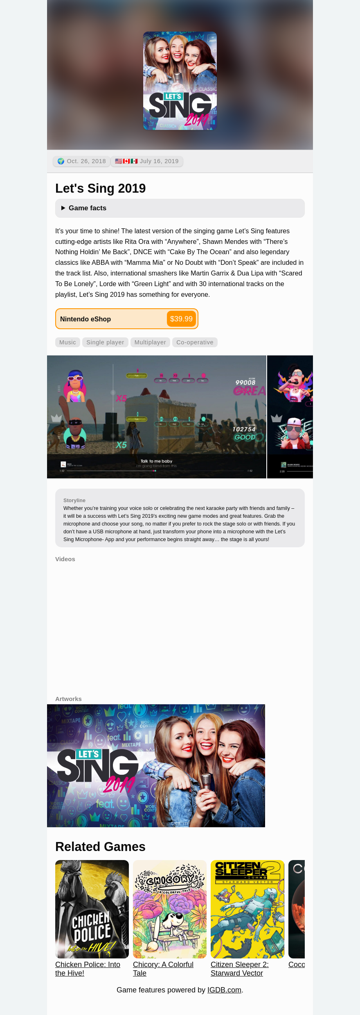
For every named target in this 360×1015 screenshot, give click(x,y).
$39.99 (181, 319)
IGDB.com (224, 990)
